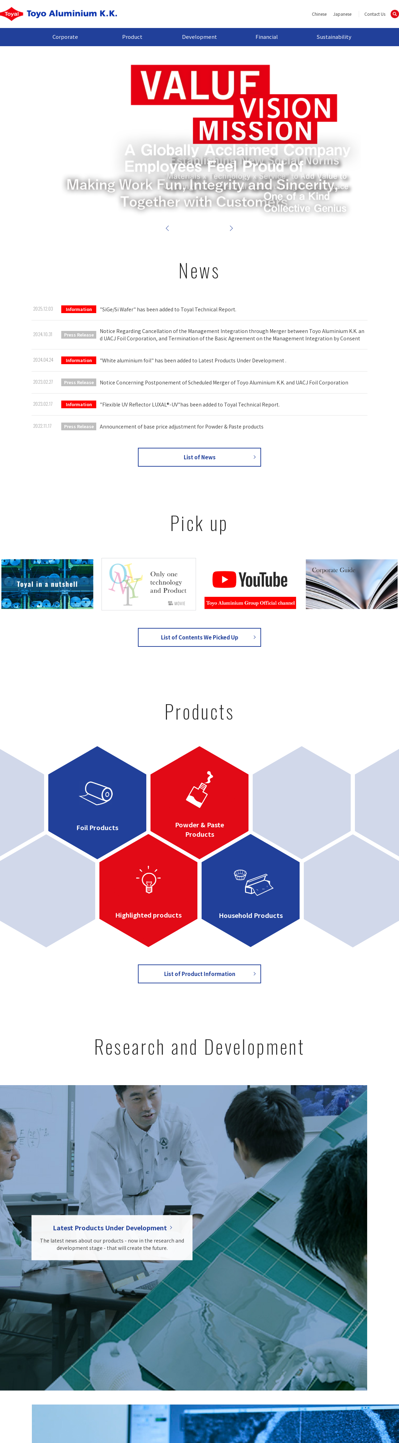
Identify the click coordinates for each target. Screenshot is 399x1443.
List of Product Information (199, 973)
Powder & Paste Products (164, 1339)
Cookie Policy (324, 1398)
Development (199, 36)
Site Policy (259, 1398)
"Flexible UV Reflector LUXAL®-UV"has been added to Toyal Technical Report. (190, 404)
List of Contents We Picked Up (199, 637)
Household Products (159, 1370)
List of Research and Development (199, 1136)
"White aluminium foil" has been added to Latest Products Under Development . (193, 360)
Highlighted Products (160, 1354)
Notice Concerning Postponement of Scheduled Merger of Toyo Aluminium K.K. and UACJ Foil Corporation (224, 382)
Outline (88, 1358)
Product (132, 36)
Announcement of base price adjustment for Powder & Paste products (182, 426)
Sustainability (333, 36)
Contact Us (374, 14)
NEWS (39, 1328)
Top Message (314, 1328)
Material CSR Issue (319, 1351)
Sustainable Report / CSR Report (321, 1363)
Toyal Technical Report (232, 1336)
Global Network (97, 1366)
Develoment (219, 1318)
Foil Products (161, 1328)
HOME (39, 1318)
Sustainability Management (314, 1339)
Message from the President (100, 1331)
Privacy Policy (195, 1398)
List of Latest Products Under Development (240, 1348)
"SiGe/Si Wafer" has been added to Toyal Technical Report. (168, 309)
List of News (200, 457)
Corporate (65, 36)
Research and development (238, 1328)
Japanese (342, 14)
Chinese (319, 14)
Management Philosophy (94, 1346)
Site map (69, 1398)
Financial (266, 36)
